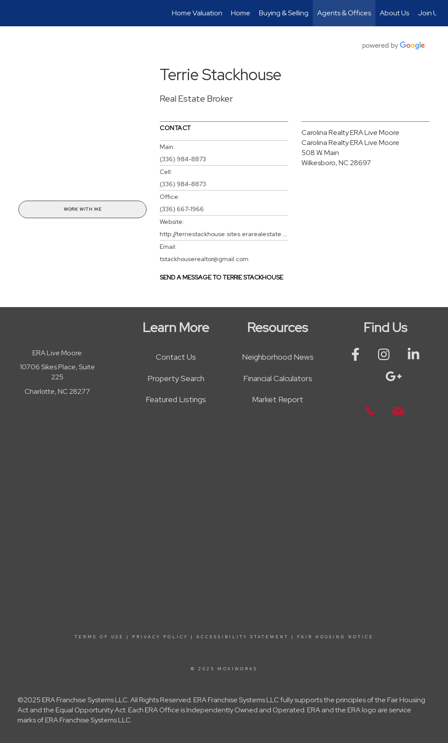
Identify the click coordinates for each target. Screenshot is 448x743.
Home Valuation (197, 13)
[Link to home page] (16, 13)
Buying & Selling (283, 13)
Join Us (429, 13)
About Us (394, 13)
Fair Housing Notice (335, 637)
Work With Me (83, 209)
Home (240, 13)
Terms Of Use (99, 637)
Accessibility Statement (242, 637)
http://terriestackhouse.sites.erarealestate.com (224, 234)
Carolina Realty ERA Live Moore (350, 132)
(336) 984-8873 (183, 159)
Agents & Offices (344, 13)
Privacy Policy (160, 637)
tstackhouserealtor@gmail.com (204, 259)
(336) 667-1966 (182, 209)
